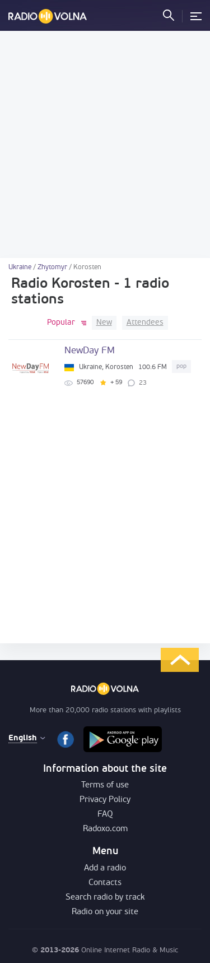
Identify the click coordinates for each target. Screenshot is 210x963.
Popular (61, 323)
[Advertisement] (105, 144)
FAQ (105, 814)
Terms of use (105, 785)
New (104, 323)
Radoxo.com (105, 829)
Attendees (145, 323)
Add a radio (105, 868)
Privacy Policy (105, 800)
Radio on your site (105, 912)
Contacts (105, 883)
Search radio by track (105, 897)
